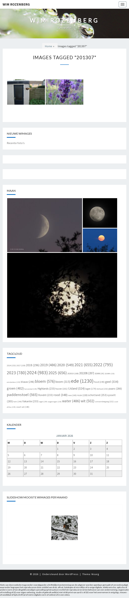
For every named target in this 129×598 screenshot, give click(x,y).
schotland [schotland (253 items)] (97, 395)
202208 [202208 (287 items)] (86, 373)
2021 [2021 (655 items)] (83, 364)
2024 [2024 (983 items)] (37, 372)
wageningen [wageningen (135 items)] (55, 402)
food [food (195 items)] (99, 381)
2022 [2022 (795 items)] (103, 364)
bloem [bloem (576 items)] (45, 381)
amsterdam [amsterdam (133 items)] (13, 382)
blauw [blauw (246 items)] (27, 381)
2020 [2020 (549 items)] (65, 364)
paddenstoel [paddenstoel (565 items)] (22, 394)
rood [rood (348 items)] (60, 395)
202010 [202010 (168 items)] (73, 373)
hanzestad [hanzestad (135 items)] (30, 389)
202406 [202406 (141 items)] (99, 373)
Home (48, 46)
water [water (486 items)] (71, 401)
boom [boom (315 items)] (62, 382)
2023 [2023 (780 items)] (16, 372)
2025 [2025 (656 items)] (57, 372)
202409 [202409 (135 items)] (110, 373)
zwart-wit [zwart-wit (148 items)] (22, 407)
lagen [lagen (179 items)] (90, 388)
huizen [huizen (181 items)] (61, 388)
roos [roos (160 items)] (72, 395)
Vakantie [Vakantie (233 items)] (30, 401)
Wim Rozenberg (16, 4)
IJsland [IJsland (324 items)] (76, 388)
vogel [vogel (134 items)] (43, 402)
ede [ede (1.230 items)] (82, 381)
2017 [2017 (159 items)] (20, 365)
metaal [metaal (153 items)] (102, 388)
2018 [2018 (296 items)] (33, 365)
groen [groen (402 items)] (15, 388)
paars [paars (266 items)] (115, 388)
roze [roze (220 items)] (82, 395)
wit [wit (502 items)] (87, 401)
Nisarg (95, 574)
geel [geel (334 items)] (111, 382)
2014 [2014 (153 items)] (11, 365)
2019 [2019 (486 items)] (48, 365)
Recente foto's (16, 143)
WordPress (71, 574)
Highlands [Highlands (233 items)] (46, 388)
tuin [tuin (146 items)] (17, 401)
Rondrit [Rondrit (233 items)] (45, 395)
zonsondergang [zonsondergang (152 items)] (104, 401)
